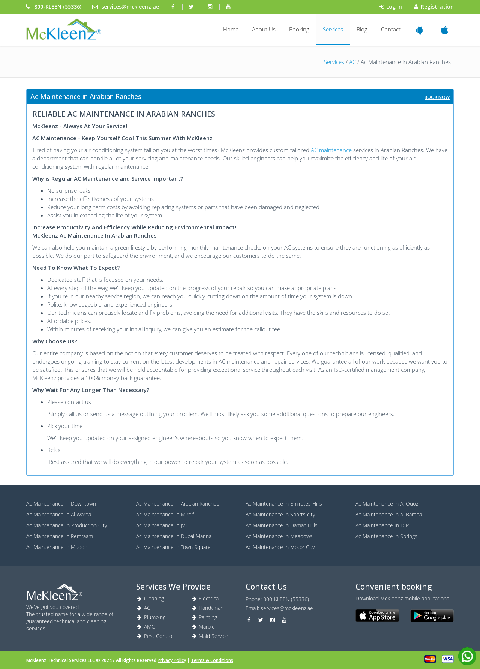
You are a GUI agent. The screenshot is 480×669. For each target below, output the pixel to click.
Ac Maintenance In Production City (66, 525)
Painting (204, 617)
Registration (437, 6)
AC (352, 62)
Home (230, 29)
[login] (63, 29)
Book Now (437, 97)
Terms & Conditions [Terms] (212, 660)
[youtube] (229, 6)
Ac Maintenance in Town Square (173, 547)
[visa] (448, 659)
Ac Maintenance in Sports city (280, 514)
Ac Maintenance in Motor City (280, 547)
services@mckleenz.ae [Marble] (287, 608)
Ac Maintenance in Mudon (56, 547)
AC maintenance (331, 150)
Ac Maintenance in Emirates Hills (284, 503)
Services (333, 29)
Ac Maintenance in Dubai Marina (174, 536)
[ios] (377, 615)
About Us (264, 29)
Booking (299, 29)
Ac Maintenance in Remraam (59, 536)
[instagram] (211, 6)
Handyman (207, 607)
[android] (432, 615)
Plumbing (151, 617)
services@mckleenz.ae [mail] (130, 6)
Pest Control (155, 635)
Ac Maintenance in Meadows (279, 536)
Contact (390, 29)
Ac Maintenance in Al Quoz (387, 503)
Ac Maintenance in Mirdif (165, 514)
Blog (362, 29)
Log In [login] (394, 6)
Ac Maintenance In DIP (382, 525)
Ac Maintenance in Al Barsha (389, 514)
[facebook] (174, 6)
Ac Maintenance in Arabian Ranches (177, 503)
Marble (203, 626)
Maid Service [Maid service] (210, 635)
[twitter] (192, 6)
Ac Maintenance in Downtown (61, 503)
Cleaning (150, 598)
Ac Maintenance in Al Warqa (58, 514)
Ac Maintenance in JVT (162, 525)
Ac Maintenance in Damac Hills (282, 525)
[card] (430, 659)
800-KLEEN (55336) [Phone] (57, 6)
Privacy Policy (172, 660)
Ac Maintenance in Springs (386, 536)
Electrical (205, 598)
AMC (145, 626)
